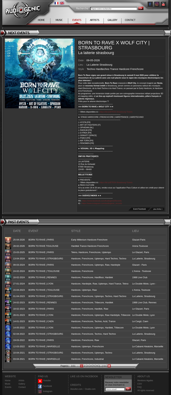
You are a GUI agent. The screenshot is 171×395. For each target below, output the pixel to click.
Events (8, 387)
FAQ (139, 387)
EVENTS (76, 19)
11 (104, 365)
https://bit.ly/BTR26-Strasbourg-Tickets (116, 112)
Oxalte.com (90, 389)
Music (7, 384)
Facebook (45, 386)
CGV (139, 384)
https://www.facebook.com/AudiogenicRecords (102, 201)
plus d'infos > (158, 209)
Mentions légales (145, 380)
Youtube (44, 380)
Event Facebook (139, 209)
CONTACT (130, 19)
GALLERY (112, 19)
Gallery (21, 384)
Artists (21, 380)
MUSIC (59, 19)
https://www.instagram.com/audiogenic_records (102, 203)
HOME (41, 19)
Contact (22, 387)
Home (7, 380)
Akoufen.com (76, 389)
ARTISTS (94, 19)
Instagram (45, 391)
